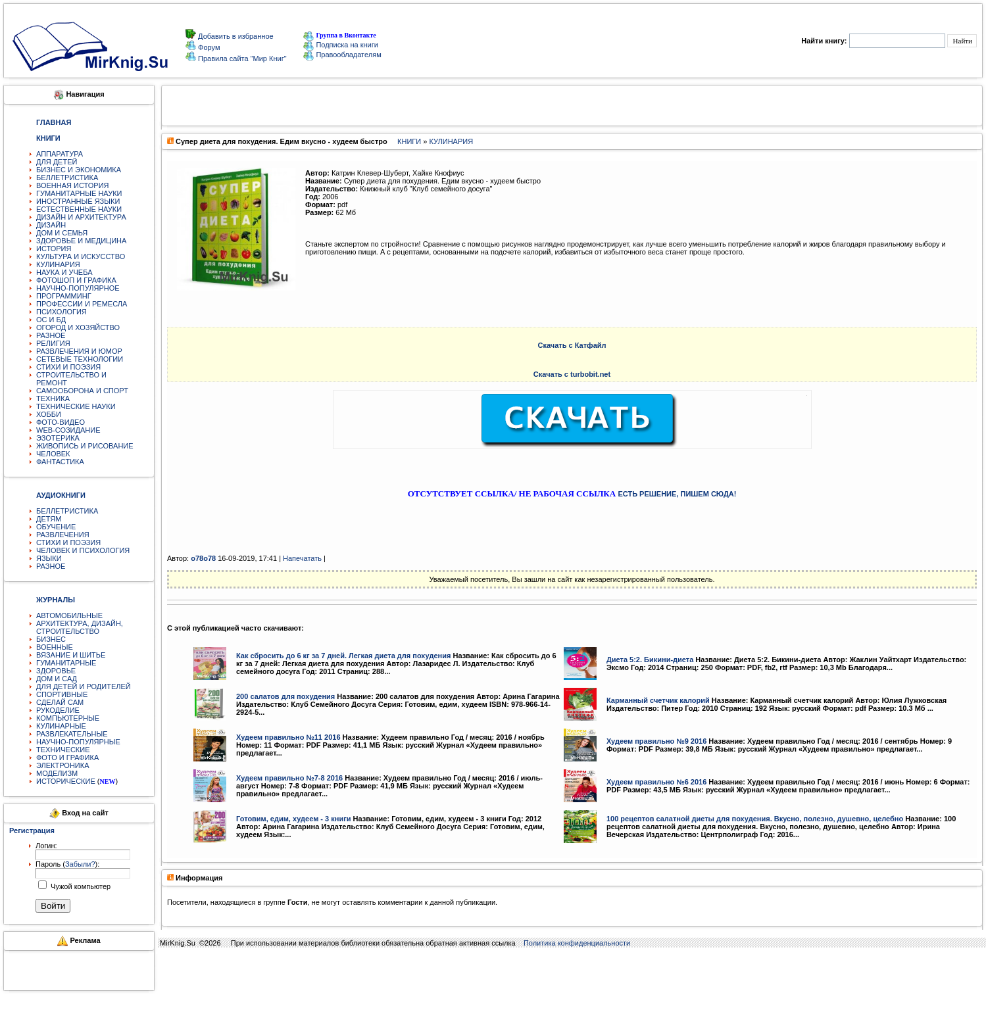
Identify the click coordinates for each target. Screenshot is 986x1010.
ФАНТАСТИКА (60, 462)
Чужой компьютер (80, 886)
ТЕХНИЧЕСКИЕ (63, 750)
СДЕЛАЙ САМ (60, 702)
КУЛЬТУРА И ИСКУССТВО (80, 256)
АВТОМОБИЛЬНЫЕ (69, 615)
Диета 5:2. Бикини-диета (649, 659)
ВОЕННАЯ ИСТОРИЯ (72, 185)
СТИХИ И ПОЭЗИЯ (68, 367)
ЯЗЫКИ (49, 558)
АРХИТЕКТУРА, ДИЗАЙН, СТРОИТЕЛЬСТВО (79, 627)
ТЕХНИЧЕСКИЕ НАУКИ (76, 406)
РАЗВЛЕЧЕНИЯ (62, 535)
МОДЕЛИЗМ (57, 773)
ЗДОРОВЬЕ (56, 671)
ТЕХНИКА (53, 398)
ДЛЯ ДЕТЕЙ (56, 162)
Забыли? (80, 864)
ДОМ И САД (56, 679)
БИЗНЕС (51, 639)
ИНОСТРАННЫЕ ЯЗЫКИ (78, 201)
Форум (208, 47)
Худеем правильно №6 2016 (656, 782)
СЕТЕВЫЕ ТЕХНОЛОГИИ (79, 359)
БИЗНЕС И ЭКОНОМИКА (78, 170)
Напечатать (302, 558)
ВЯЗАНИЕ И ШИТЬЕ (70, 655)
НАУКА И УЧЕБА (64, 272)
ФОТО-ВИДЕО (60, 422)
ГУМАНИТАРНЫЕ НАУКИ (79, 193)
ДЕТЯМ (48, 519)
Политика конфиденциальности (577, 943)
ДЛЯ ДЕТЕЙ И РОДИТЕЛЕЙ (83, 686)
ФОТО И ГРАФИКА (67, 757)
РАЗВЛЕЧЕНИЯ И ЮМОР (79, 351)
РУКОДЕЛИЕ (58, 710)
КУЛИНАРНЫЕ (61, 726)
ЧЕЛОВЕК (53, 454)
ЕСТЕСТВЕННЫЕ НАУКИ (79, 209)
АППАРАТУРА (59, 154)
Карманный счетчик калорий (658, 700)
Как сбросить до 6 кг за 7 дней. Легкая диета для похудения (343, 656)
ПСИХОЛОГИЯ (61, 312)
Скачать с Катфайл (571, 345)
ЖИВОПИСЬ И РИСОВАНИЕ (85, 446)
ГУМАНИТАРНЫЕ (66, 663)
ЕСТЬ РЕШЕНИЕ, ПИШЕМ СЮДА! (677, 494)
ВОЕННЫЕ (54, 647)
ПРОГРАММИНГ (63, 296)
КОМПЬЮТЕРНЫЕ (67, 718)
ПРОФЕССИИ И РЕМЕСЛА (81, 304)
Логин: (46, 846)
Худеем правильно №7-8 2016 (289, 778)
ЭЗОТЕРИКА (58, 438)
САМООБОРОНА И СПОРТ (82, 391)
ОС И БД (51, 320)
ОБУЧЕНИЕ (56, 527)
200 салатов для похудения (285, 696)
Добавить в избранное (235, 36)
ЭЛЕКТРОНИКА (62, 765)
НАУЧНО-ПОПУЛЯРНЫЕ (78, 742)
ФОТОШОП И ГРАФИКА (76, 280)
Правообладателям (342, 55)
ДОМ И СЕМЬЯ (61, 233)
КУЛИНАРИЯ (58, 264)
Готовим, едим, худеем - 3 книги (293, 819)
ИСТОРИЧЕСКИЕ (65, 781)
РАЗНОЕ (50, 335)
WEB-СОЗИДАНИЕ (68, 430)
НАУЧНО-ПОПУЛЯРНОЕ (78, 288)
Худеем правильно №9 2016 (656, 741)
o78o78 (203, 558)
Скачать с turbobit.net (571, 374)
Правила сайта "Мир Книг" (241, 58)
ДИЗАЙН (51, 225)
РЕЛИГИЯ (53, 343)
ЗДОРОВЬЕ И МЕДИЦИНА (81, 241)
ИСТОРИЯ (53, 248)
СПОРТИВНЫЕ (61, 694)
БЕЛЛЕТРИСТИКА (67, 177)
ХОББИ (48, 414)
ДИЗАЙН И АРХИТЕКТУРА (81, 217)
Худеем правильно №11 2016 (288, 737)
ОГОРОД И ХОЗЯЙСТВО (78, 327)
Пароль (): (67, 864)
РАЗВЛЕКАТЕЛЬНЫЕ (72, 734)
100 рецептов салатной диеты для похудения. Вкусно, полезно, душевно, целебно (754, 819)
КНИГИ (409, 141)
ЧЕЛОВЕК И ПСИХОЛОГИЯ (83, 550)
